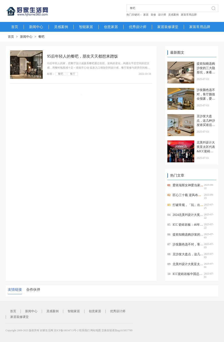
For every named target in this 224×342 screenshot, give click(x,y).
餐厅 (72, 73)
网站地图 (95, 330)
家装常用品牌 (189, 14)
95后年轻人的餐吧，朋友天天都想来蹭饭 (82, 56)
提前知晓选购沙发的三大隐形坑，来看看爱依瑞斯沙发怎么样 (206, 72)
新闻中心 (36, 27)
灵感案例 (173, 14)
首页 (11, 36)
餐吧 (41, 36)
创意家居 (111, 27)
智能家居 (86, 27)
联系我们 (84, 330)
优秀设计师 (137, 27)
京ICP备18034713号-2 (66, 330)
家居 (146, 14)
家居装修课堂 (167, 27)
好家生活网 (46, 330)
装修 (153, 14)
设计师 (162, 14)
